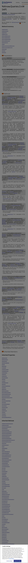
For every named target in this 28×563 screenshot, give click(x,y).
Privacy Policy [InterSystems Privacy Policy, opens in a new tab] (11, 559)
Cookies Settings (9, 561)
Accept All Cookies (17, 561)
